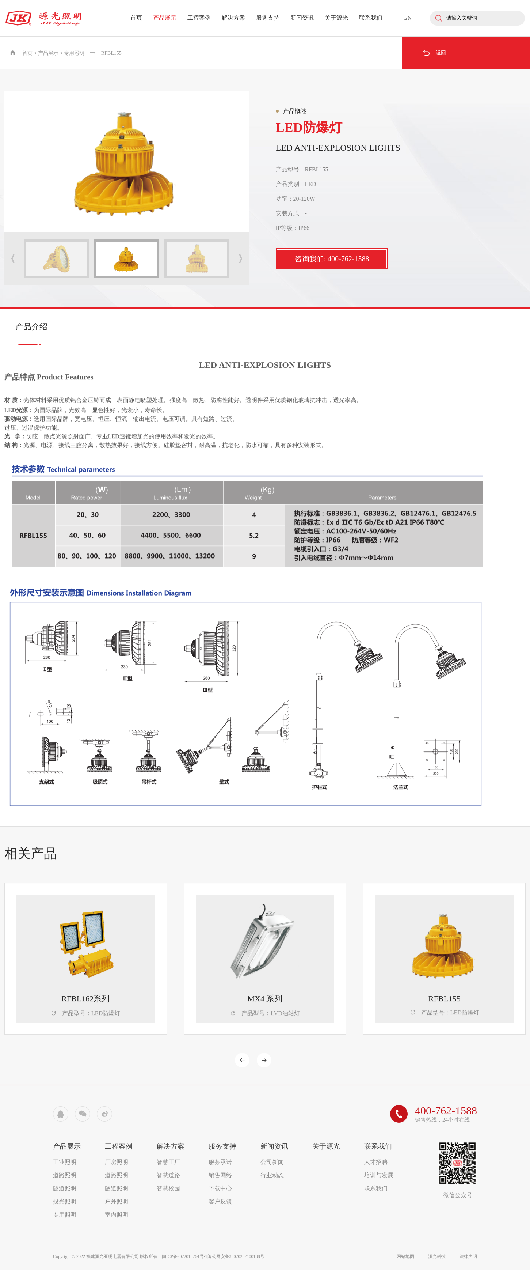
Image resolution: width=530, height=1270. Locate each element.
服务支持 (267, 18)
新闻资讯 (302, 18)
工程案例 (199, 18)
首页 (136, 18)
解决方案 (233, 18)
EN (408, 18)
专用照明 (74, 53)
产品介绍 (31, 326)
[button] (240, 259)
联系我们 (370, 18)
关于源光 (336, 18)
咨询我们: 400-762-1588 (332, 259)
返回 (434, 53)
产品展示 (164, 18)
